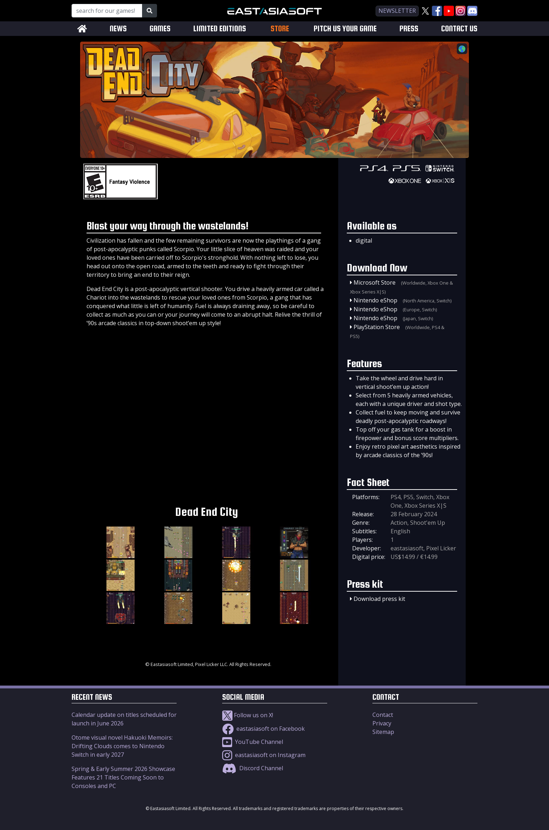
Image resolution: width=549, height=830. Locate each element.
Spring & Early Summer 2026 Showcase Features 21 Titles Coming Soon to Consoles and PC (123, 777)
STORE (280, 28)
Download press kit (379, 599)
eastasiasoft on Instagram (263, 755)
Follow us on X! (247, 715)
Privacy (381, 723)
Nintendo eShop (375, 300)
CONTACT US (459, 28)
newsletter (397, 11)
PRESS (408, 28)
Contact (382, 715)
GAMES (160, 28)
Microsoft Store (375, 282)
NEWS (118, 28)
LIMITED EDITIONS (219, 28)
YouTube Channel (252, 742)
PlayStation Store (377, 327)
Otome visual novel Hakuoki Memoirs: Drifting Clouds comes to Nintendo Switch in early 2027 (122, 746)
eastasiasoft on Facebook (263, 729)
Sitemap (383, 732)
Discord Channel (252, 768)
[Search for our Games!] (107, 10)
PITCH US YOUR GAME (345, 28)
